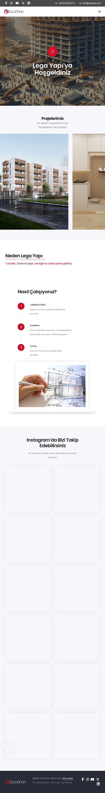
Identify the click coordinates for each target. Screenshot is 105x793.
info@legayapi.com (90, 3)
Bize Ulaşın (68, 773)
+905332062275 (65, 3)
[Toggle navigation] (99, 12)
